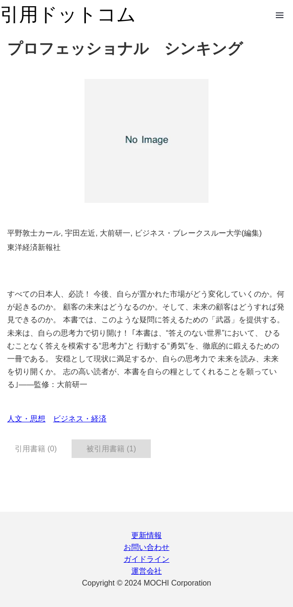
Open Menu (279, 15)
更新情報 (146, 535)
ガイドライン (146, 559)
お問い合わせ (146, 547)
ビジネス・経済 (79, 419)
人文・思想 (26, 419)
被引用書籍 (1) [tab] (111, 449)
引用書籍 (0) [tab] (36, 449)
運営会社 (146, 571)
